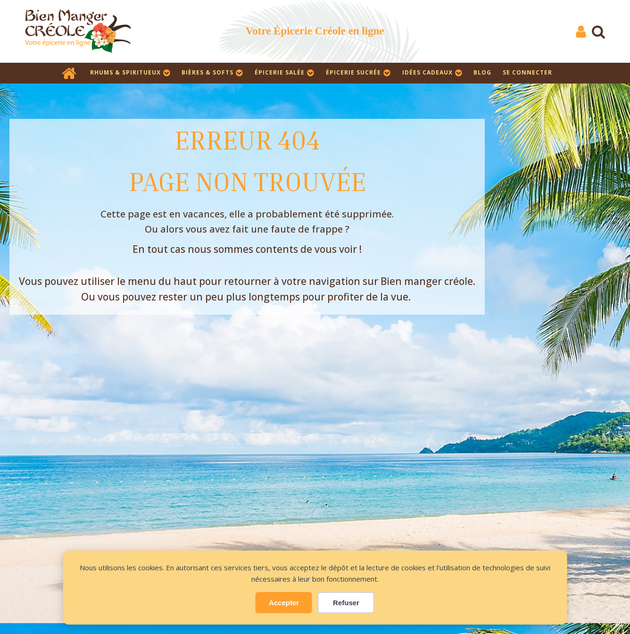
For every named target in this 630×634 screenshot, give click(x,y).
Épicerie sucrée (358, 72)
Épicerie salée (285, 72)
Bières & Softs (212, 72)
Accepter (284, 603)
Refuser (346, 603)
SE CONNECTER (527, 72)
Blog (482, 72)
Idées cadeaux (432, 72)
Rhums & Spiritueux (130, 72)
